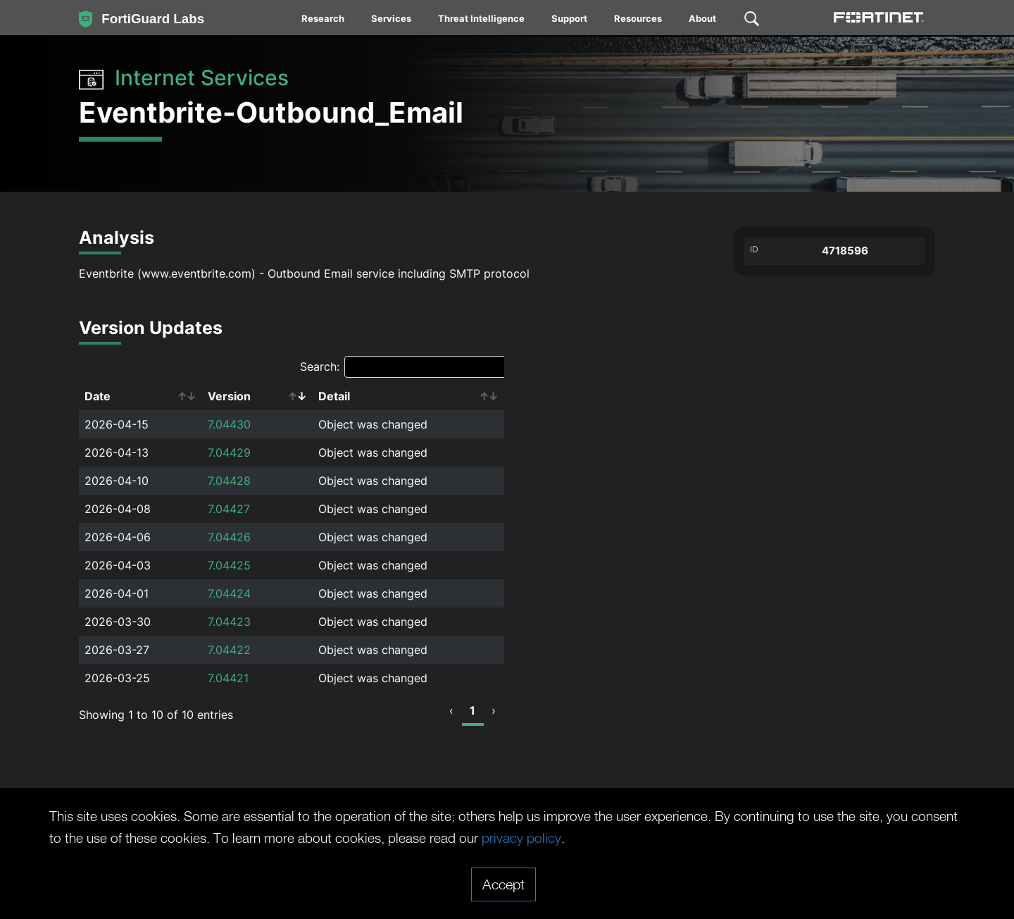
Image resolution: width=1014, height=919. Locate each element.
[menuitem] (323, 21)
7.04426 (229, 537)
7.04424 (229, 593)
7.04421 (228, 678)
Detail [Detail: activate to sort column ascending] (334, 396)
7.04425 (229, 565)
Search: (405, 367)
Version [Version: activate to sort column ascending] (229, 396)
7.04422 (229, 650)
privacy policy (594, 837)
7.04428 (229, 481)
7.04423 (229, 622)
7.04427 (229, 509)
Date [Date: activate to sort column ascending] (97, 396)
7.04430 (229, 424)
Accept (503, 883)
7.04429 (229, 452)
